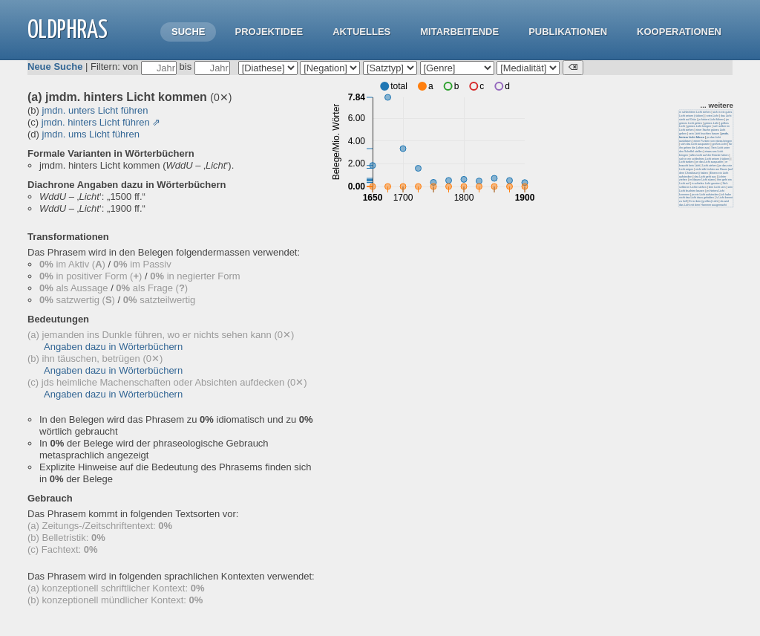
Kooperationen (679, 31)
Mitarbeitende (459, 31)
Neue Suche (54, 66)
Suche (188, 31)
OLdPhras (67, 31)
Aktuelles (361, 31)
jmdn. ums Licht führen (91, 134)
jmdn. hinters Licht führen (96, 122)
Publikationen (567, 31)
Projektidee (269, 31)
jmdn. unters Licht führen (95, 110)
